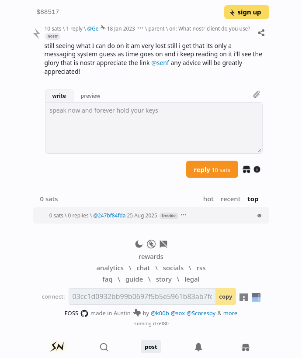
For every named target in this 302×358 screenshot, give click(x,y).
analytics (110, 267)
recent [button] (230, 198)
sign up (245, 11)
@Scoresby (201, 313)
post (151, 347)
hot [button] (208, 198)
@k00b (160, 313)
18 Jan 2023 (121, 28)
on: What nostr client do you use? (209, 28)
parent (157, 28)
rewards (151, 256)
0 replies (78, 215)
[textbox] (153, 127)
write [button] (59, 95)
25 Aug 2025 (142, 215)
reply (212, 169)
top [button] (252, 198)
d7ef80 (161, 323)
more (230, 313)
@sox (178, 313)
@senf (160, 63)
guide (134, 279)
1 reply (74, 28)
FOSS (77, 313)
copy (225, 296)
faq (107, 279)
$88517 (48, 12)
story (164, 279)
